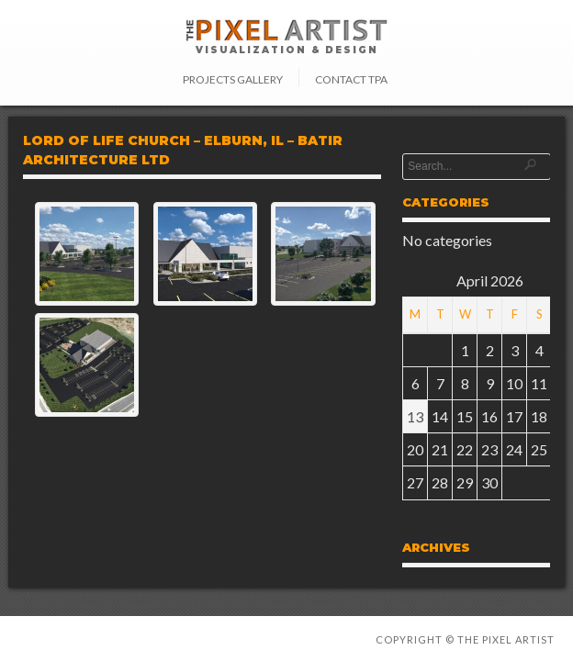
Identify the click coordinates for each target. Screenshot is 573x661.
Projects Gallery (233, 79)
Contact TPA (351, 79)
